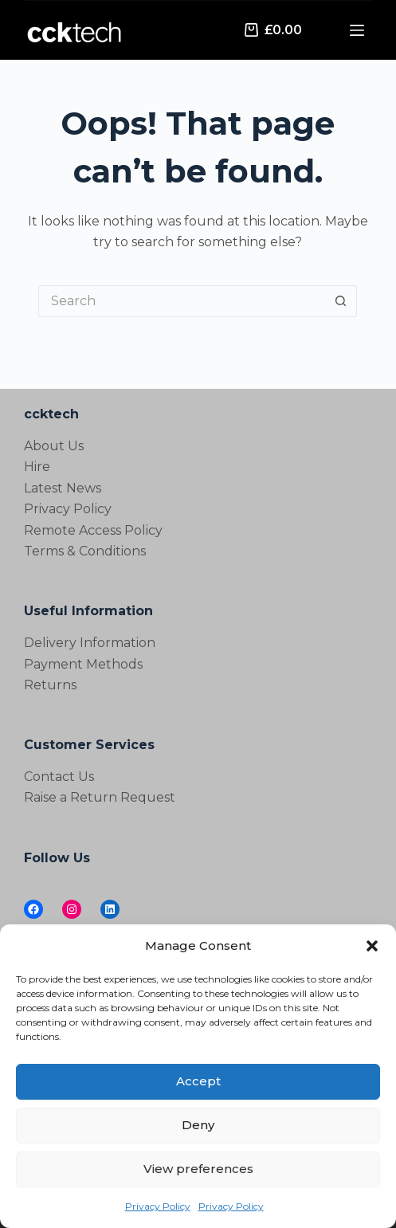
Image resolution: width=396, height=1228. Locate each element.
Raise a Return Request (99, 797)
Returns (50, 684)
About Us (54, 445)
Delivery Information (89, 642)
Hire (37, 466)
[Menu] (357, 30)
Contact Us (59, 776)
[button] (372, 946)
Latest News (62, 488)
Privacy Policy (157, 1206)
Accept (198, 1081)
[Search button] (341, 301)
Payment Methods (83, 664)
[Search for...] (181, 301)
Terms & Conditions (85, 551)
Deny (198, 1124)
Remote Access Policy (93, 530)
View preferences (198, 1168)
